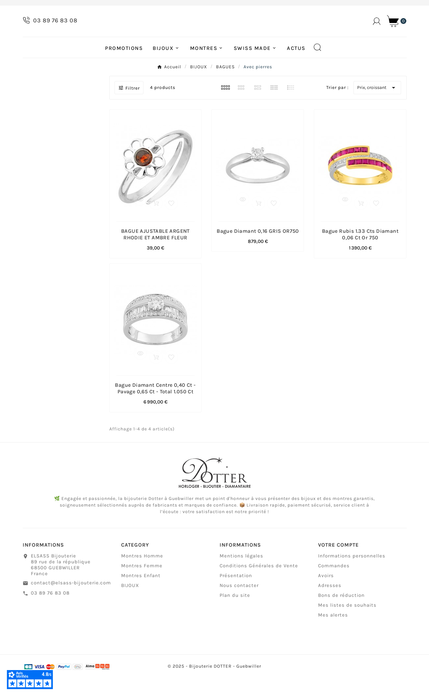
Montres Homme (142, 577)
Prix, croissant (377, 106)
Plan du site (235, 617)
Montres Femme (141, 587)
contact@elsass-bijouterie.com (71, 604)
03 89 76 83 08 (50, 614)
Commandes (334, 587)
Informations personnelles (351, 577)
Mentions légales (241, 577)
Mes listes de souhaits (347, 626)
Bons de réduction (341, 617)
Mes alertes (333, 636)
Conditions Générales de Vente (259, 587)
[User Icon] (376, 30)
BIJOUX (130, 607)
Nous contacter (239, 607)
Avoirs (326, 597)
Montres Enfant (141, 597)
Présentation (236, 597)
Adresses (329, 607)
